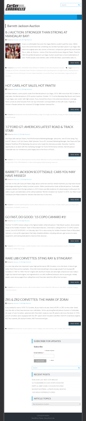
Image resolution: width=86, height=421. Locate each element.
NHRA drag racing (19, 248)
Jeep (67, 204)
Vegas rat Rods (69, 73)
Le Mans (30, 162)
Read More (75, 62)
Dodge (40, 114)
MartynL (29, 39)
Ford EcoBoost (56, 159)
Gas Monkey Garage (56, 114)
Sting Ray (69, 286)
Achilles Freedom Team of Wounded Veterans (40, 245)
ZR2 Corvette (67, 328)
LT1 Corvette (9, 73)
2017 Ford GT (17, 159)
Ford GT (64, 159)
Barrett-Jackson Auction (57, 67)
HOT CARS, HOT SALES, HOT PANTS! (30, 85)
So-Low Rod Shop (48, 73)
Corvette (57, 204)
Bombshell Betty (33, 114)
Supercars (54, 162)
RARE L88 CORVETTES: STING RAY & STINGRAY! (38, 257)
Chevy (53, 204)
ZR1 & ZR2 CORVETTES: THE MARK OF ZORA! (37, 299)
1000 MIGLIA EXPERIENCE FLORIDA (43, 391)
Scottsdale (17, 207)
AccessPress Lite (49, 417)
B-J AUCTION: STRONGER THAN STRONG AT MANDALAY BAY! (31, 67)
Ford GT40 (70, 159)
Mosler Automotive (74, 114)
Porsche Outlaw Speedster (34, 73)
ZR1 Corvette (58, 328)
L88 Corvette (32, 286)
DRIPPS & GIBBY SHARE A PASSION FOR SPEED (48, 385)
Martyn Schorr (40, 286)
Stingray (75, 286)
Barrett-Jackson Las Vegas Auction (57, 70)
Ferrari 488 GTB (41, 159)
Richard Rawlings (10, 117)
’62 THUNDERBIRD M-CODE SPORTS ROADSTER (48, 382)
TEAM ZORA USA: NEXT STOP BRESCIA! (45, 379)
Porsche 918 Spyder (19, 73)
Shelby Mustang (46, 162)
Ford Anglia (46, 114)
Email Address (39, 352)
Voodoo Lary (24, 207)
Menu (79, 17)
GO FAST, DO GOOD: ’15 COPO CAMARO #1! (35, 216)
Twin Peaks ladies (59, 73)
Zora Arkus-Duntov (10, 289)
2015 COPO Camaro (19, 245)
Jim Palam (65, 114)
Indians (63, 204)
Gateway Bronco (73, 70)
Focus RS (49, 159)
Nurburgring (37, 162)
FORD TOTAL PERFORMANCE (18, 162)
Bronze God (46, 204)
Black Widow (38, 204)
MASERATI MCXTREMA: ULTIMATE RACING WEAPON (49, 388)
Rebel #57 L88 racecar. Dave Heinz (55, 286)
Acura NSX (16, 204)
